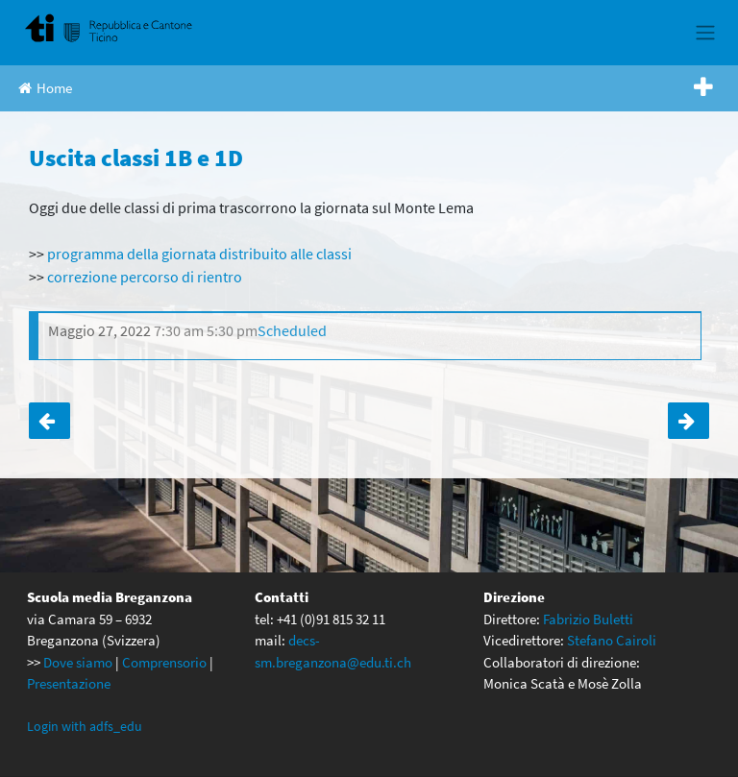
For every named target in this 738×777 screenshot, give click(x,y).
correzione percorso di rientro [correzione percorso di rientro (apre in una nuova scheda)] (144, 276)
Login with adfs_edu (84, 726)
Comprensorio (164, 662)
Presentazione (69, 683)
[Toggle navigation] (705, 32)
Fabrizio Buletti (588, 619)
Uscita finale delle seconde (688, 420)
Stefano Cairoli (611, 640)
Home (45, 88)
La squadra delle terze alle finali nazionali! (49, 420)
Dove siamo (77, 662)
